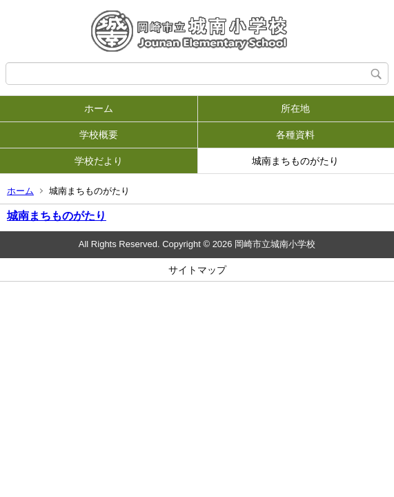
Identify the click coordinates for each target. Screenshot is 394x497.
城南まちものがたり (295, 160)
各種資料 (295, 134)
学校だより (99, 160)
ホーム (98, 108)
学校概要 (98, 134)
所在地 (295, 108)
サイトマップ (197, 269)
